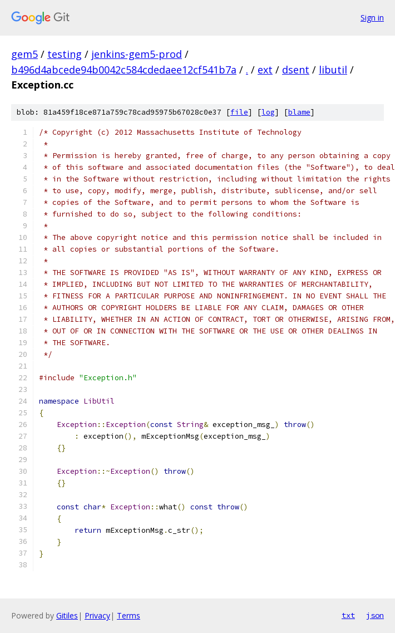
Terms (128, 615)
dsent (295, 69)
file (239, 112)
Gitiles (67, 615)
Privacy (97, 615)
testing (64, 54)
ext (265, 69)
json (375, 615)
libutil (333, 69)
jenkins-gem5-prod (136, 54)
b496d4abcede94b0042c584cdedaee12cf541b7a (123, 69)
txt (348, 615)
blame (299, 112)
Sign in (372, 17)
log (268, 112)
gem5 (24, 54)
